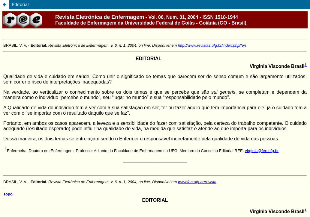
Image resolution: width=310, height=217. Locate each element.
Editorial (20, 4)
